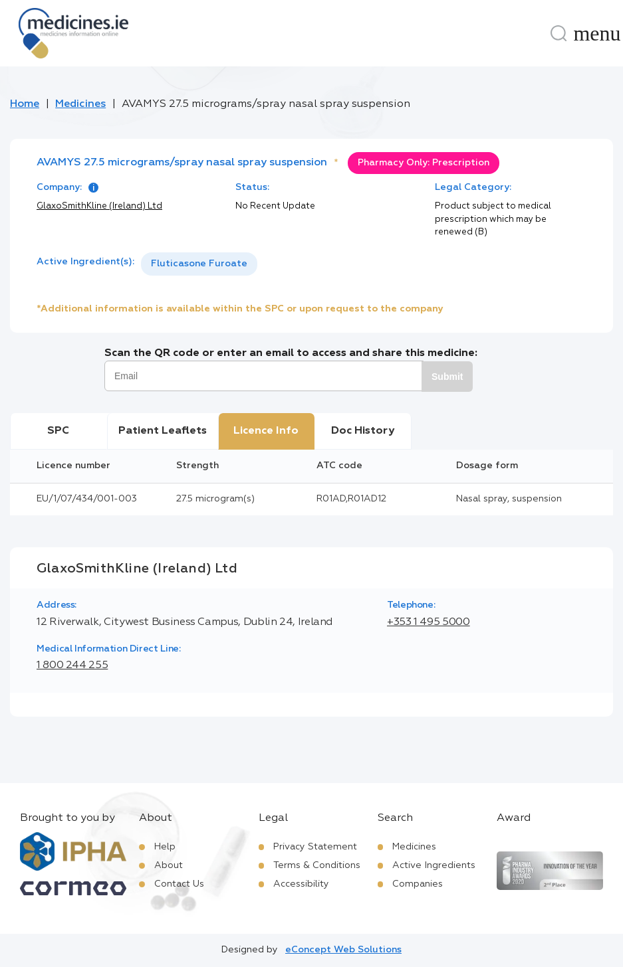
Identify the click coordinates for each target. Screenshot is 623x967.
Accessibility (301, 884)
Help (165, 846)
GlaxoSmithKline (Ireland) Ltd (99, 206)
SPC (58, 431)
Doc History (362, 431)
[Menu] (597, 33)
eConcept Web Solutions (343, 949)
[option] (199, 264)
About (168, 865)
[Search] (558, 33)
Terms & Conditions (316, 865)
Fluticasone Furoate (199, 263)
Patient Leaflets (162, 431)
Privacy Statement (315, 846)
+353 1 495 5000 (428, 622)
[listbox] (199, 264)
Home (24, 104)
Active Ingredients (433, 865)
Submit (447, 376)
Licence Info (266, 431)
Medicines (80, 104)
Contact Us (179, 884)
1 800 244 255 (72, 665)
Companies (417, 884)
